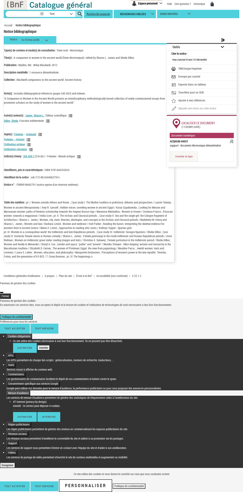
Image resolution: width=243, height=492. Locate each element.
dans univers (169, 15)
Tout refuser (44, 324)
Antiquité (31, 134)
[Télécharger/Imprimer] (186, 69)
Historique (200, 4)
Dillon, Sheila (11, 121)
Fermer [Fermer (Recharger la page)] (5, 292)
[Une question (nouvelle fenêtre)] (193, 108)
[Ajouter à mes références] (188, 100)
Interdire (43, 343)
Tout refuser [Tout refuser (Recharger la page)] (44, 482)
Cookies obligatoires (19, 332)
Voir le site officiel (40, 406)
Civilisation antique (14, 144)
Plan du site (65, 276)
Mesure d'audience (18, 389)
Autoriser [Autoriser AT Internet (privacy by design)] (25, 412)
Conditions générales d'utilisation (22, 276)
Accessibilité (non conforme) (112, 276)
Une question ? (183, 4)
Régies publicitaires (19, 420)
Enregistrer (7, 461)
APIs (10, 351)
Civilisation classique (15, 149)
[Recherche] (23, 14)
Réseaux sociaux (17, 430)
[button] (42, 14)
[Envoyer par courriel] (185, 76)
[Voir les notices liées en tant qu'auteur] (71, 115)
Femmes (18, 134)
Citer (179, 54)
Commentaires (16, 370)
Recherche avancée (98, 14)
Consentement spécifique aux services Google (33, 379)
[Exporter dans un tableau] (188, 84)
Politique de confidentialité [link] (16, 313)
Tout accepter (14, 324)
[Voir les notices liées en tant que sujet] (40, 134)
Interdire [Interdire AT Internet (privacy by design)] (49, 412)
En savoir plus (21, 406)
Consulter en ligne (184, 156)
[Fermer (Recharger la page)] (1, 288)
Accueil (8, 25)
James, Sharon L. (34, 115)
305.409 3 (28, 156)
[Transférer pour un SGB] (187, 92)
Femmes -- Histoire (14, 139)
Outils (176, 47)
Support (12, 439)
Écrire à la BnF (84, 276)
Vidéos (12, 448)
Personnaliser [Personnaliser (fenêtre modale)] (85, 481)
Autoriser (25, 343)
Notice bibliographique (28, 25)
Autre (11, 361)
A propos (50, 276)
